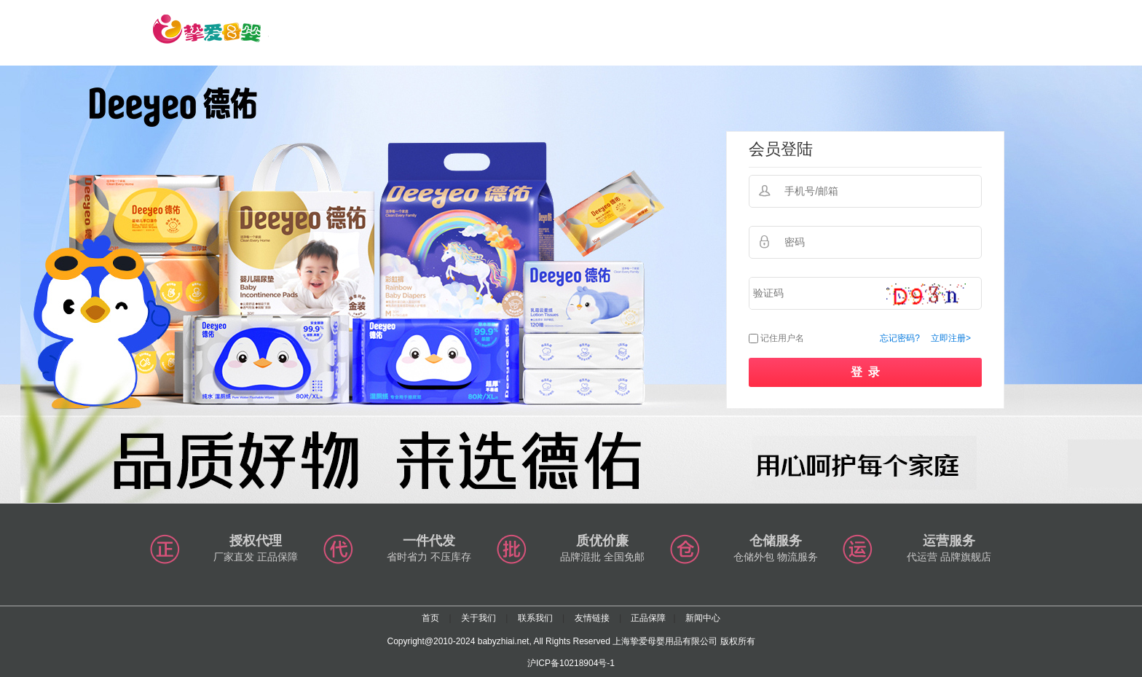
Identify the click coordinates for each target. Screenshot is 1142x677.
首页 (430, 618)
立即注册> (951, 338)
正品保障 (648, 618)
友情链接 (592, 618)
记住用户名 (782, 338)
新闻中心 (702, 618)
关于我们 (478, 618)
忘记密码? (900, 338)
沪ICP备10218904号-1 (571, 663)
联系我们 (535, 618)
